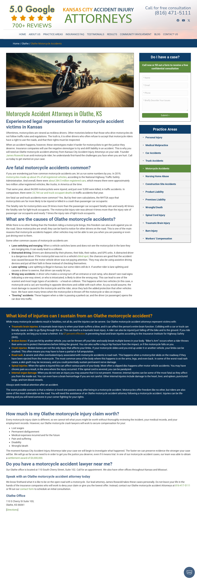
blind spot (83, 256)
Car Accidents (153, 153)
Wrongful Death (154, 207)
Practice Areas (53, 34)
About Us (34, 34)
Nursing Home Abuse (157, 176)
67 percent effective (74, 333)
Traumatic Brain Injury (158, 223)
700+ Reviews (32, 25)
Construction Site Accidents (161, 184)
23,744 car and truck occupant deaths (52, 192)
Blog (157, 34)
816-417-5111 (182, 485)
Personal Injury (154, 137)
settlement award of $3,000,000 (25, 457)
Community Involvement (135, 34)
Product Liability (155, 191)
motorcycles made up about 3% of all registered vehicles (36, 177)
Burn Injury (151, 230)
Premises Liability (155, 199)
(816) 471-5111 (173, 13)
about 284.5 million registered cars (67, 180)
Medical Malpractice (157, 145)
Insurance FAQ (75, 34)
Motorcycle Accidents (157, 168)
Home (22, 34)
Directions (12, 509)
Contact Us (170, 34)
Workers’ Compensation (159, 238)
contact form (27, 489)
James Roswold (14, 155)
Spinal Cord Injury (155, 215)
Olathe (25, 43)
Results (112, 34)
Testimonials (95, 34)
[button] (178, 20)
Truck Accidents (154, 160)
